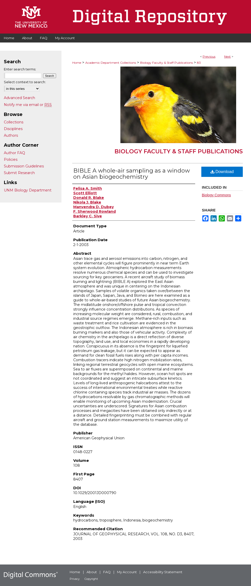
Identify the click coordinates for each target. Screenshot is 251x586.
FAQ (107, 572)
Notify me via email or (28, 104)
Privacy (75, 579)
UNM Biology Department (27, 190)
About (92, 572)
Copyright (91, 579)
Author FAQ (14, 153)
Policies (10, 159)
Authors (11, 135)
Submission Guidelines (24, 166)
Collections (13, 122)
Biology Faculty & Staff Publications (166, 63)
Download (222, 171)
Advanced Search (19, 97)
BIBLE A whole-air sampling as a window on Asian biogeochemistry (131, 173)
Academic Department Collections (110, 63)
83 (199, 63)
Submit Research (19, 173)
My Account (127, 572)
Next (227, 56)
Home (76, 63)
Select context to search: (25, 82)
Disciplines (13, 128)
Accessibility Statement (162, 572)
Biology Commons (216, 195)
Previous (209, 56)
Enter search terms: (20, 69)
